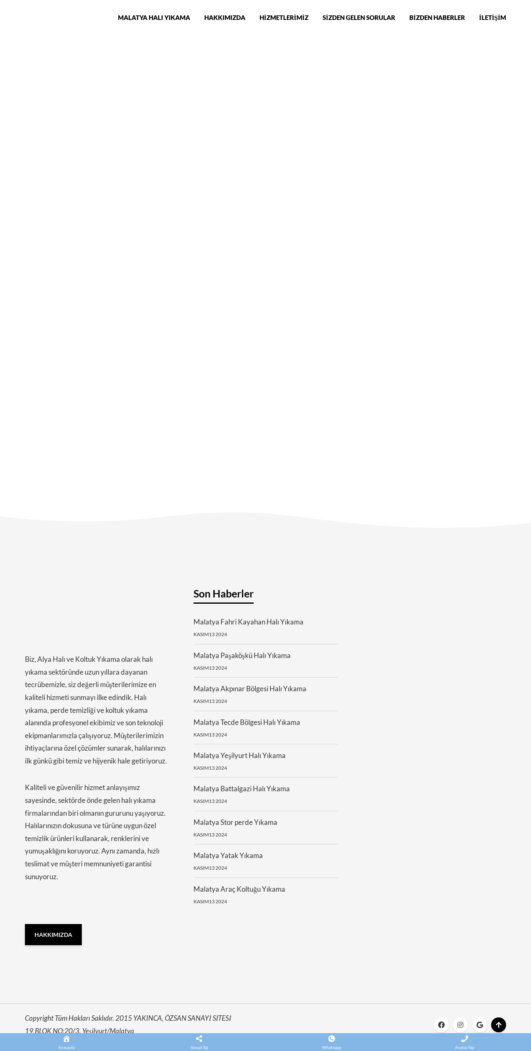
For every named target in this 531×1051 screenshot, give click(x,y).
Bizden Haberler (437, 18)
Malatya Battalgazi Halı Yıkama (241, 792)
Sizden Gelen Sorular (359, 18)
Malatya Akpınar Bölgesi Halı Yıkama (249, 692)
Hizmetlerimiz (283, 18)
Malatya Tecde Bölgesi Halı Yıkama (246, 726)
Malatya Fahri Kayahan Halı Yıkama (248, 626)
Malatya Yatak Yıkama (228, 859)
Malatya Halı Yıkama (154, 18)
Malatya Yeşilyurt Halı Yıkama (239, 759)
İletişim (492, 18)
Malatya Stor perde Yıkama (235, 826)
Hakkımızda (224, 18)
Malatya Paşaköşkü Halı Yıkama (241, 659)
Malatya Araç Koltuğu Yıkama (239, 892)
